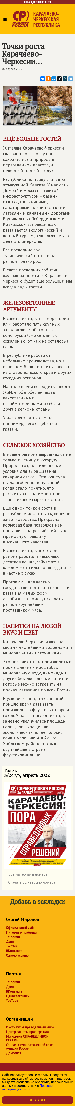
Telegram (13, 937)
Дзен (10, 941)
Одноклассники (17, 955)
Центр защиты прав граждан (28, 1032)
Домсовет (13, 1053)
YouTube (12, 1000)
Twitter (11, 946)
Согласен (37, 1100)
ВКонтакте (14, 951)
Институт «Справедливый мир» (30, 1027)
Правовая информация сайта (28, 1087)
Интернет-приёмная (21, 932)
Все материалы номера (26, 875)
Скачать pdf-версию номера (29, 883)
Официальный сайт (20, 927)
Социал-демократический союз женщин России (29, 1046)
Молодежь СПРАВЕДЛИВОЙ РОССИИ (27, 1038)
